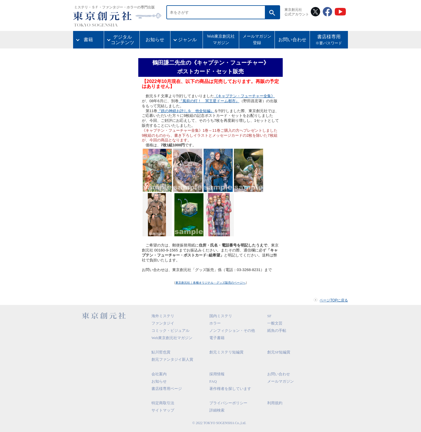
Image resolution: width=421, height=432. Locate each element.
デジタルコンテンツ (122, 39)
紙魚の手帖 (276, 330)
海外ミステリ (162, 316)
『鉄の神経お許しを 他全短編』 (185, 111)
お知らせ (155, 39)
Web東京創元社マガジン (221, 39)
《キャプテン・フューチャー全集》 (244, 96)
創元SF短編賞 (278, 352)
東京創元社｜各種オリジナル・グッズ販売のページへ (210, 282)
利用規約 (274, 403)
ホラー (215, 323)
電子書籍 (217, 338)
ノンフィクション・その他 (232, 330)
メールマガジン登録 (257, 39)
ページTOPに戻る (334, 300)
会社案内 (159, 374)
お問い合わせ (292, 39)
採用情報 (217, 374)
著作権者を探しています (230, 388)
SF (269, 316)
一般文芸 (274, 323)
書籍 (88, 39)
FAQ (213, 381)
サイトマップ (162, 410)
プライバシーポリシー (228, 403)
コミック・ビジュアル (170, 330)
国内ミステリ (220, 316)
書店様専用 (329, 40)
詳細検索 (217, 410)
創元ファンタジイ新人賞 (172, 359)
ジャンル (187, 39)
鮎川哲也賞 (160, 352)
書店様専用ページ (166, 388)
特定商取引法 (162, 403)
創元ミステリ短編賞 (226, 352)
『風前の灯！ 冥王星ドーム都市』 (209, 101)
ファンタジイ (162, 323)
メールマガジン (280, 381)
